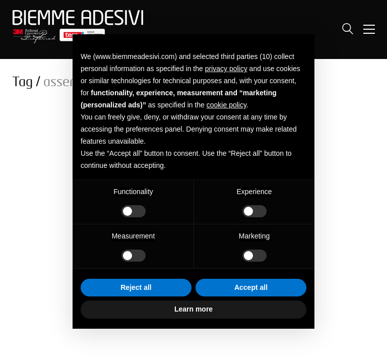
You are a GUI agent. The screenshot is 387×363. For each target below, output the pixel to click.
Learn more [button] (193, 309)
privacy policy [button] (226, 69)
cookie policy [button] (226, 105)
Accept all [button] (251, 287)
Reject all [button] (135, 287)
